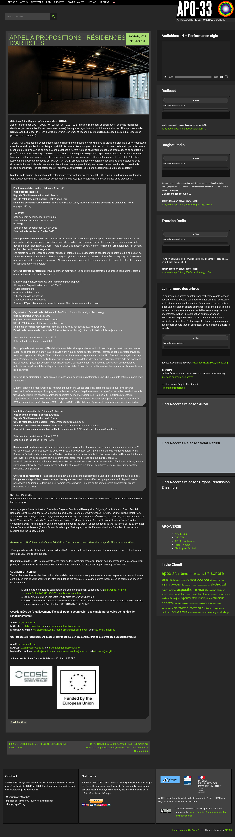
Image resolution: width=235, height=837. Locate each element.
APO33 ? (12, 2)
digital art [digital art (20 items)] (167, 584)
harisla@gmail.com (43, 629)
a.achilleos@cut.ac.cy (32, 626)
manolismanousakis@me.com (72, 629)
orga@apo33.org (27, 622)
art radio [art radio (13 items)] (200, 574)
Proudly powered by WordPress (188, 830)
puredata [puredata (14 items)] (220, 608)
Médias (92, 2)
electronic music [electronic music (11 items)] (191, 585)
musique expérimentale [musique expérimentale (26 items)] (183, 598)
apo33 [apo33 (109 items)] (168, 573)
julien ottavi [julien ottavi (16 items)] (201, 594)
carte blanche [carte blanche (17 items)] (191, 580)
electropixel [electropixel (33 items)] (218, 584)
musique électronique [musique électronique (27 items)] (211, 598)
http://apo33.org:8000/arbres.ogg (210, 362)
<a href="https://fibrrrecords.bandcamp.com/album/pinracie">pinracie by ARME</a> (196, 419)
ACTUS (24, 2)
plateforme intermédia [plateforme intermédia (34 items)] (188, 608)
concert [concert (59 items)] (204, 579)
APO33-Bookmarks (185, 541)
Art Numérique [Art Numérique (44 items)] (185, 574)
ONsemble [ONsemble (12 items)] (195, 604)
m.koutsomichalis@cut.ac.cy (64, 626)
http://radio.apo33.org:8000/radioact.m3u (184, 128)
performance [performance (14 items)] (167, 608)
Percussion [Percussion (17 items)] (215, 603)
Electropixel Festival (185, 548)
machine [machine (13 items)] (165, 598)
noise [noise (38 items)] (177, 603)
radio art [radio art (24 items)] (166, 612)
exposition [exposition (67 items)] (185, 589)
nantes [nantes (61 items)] (167, 603)
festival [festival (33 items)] (200, 590)
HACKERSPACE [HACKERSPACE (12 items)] (218, 590)
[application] (196, 60)
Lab (48, 2)
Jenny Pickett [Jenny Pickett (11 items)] (191, 594)
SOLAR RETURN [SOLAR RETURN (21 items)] (180, 612)
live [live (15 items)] (228, 594)
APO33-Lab (181, 534)
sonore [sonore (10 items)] (192, 613)
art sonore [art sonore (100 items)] (214, 573)
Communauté (76, 2)
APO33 (228, 830)
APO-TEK (179, 537)
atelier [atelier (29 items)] (165, 579)
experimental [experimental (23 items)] (169, 589)
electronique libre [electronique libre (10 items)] (204, 585)
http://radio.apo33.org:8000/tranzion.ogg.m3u (186, 272)
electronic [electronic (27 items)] (178, 584)
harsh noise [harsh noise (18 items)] (167, 594)
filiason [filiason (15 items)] (208, 590)
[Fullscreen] (226, 76)
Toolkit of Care (18, 722)
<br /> (196, 107)
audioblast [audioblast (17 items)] (175, 580)
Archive (104, 2)
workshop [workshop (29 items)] (223, 612)
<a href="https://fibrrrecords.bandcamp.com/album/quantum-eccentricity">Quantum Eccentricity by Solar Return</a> (196, 458)
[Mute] (221, 76)
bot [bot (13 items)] (182, 580)
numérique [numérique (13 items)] (185, 603)
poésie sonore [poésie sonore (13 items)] (210, 608)
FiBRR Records (182, 544)
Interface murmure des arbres (177, 377)
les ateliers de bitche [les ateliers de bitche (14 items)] (217, 594)
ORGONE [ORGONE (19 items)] (204, 603)
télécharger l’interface (173, 387)
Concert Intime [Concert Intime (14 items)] (217, 580)
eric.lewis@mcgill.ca (104, 629)
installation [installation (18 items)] (179, 594)
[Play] (165, 76)
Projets (59, 2)
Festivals (37, 2)
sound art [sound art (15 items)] (199, 612)
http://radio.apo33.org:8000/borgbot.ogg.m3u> (187, 204)
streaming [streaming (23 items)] (210, 612)
